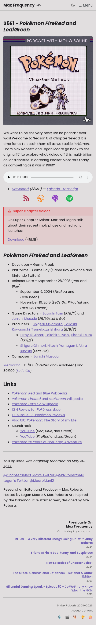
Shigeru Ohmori (33, 345)
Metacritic (12, 365)
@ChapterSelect (17, 475)
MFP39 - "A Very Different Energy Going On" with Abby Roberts (54, 541)
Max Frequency (23, 5)
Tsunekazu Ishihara (47, 329)
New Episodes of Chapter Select (69, 563)
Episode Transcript (62, 188)
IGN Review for (36, 409)
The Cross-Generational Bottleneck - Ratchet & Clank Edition (53, 575)
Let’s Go (23, 370)
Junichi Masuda (24, 318)
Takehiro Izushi (57, 334)
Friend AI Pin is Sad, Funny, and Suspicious (62, 553)
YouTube (27, 431)
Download (20, 188)
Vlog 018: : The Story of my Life (44, 420)
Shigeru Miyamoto (48, 324)
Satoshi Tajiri (53, 313)
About (75, 610)
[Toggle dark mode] (73, 5)
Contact (87, 610)
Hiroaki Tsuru (81, 334)
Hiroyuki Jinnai (32, 334)
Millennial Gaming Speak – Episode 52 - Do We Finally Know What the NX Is (49, 588)
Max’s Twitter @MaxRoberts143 (58, 475)
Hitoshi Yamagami (62, 345)
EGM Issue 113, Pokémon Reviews (38, 415)
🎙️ (59, 617)
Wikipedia (35, 404)
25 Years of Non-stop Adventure (47, 442)
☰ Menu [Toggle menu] (85, 5)
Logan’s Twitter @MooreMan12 (28, 480)
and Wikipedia (39, 393)
